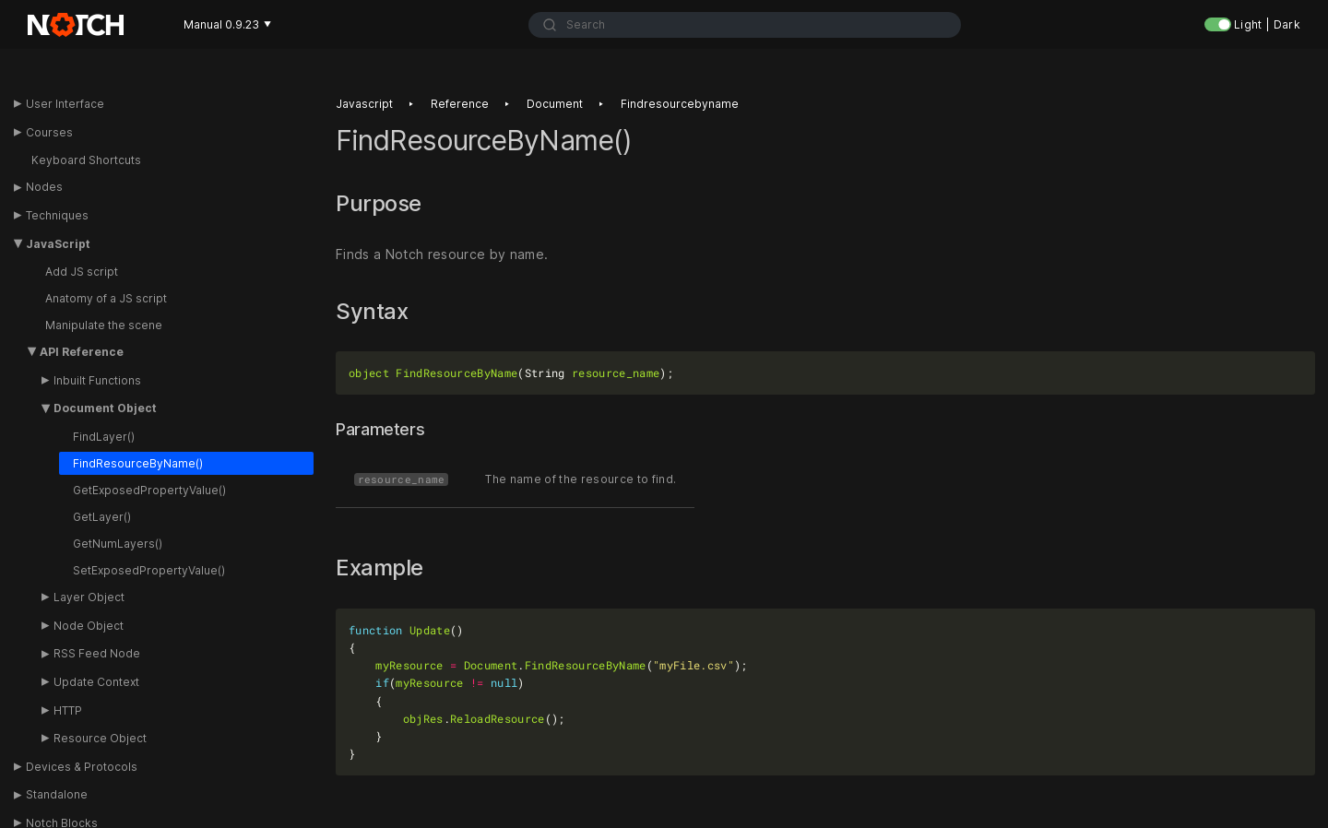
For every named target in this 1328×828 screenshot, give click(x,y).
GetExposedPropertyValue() (149, 490)
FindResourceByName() (138, 463)
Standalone (57, 794)
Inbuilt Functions (97, 380)
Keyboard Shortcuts (86, 160)
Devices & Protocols (81, 767)
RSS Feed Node (96, 653)
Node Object (88, 626)
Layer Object (89, 597)
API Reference (82, 352)
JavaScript (58, 244)
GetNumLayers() (117, 543)
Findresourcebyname (680, 104)
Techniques (57, 215)
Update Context (96, 682)
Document (555, 104)
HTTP (67, 710)
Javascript (364, 104)
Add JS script (81, 271)
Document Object (105, 408)
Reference (460, 104)
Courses (49, 132)
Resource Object (100, 738)
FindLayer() (104, 437)
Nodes (44, 187)
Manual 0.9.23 (227, 24)
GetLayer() (102, 517)
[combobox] (744, 25)
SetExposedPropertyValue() (149, 570)
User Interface (65, 104)
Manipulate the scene (103, 325)
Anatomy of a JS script (106, 298)
